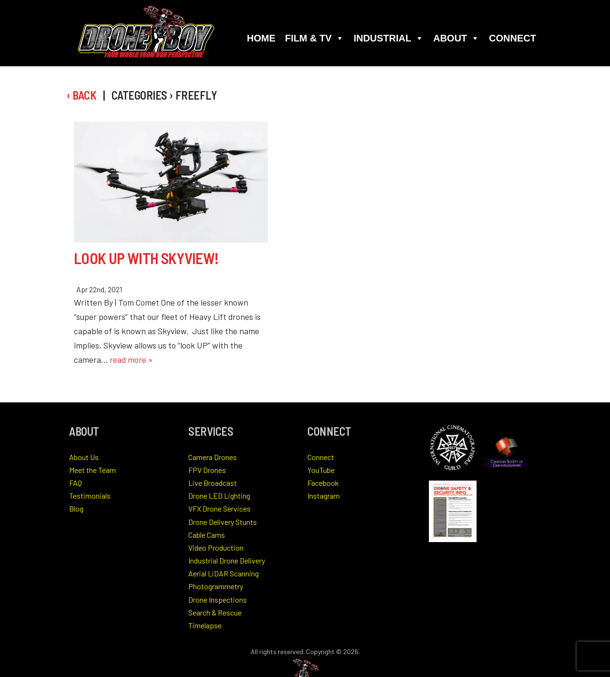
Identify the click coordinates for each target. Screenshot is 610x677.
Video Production (216, 547)
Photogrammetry (215, 586)
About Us (84, 457)
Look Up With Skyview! (146, 258)
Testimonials (90, 495)
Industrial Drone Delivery (226, 560)
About (456, 38)
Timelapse (205, 625)
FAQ (75, 482)
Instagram (323, 495)
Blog (76, 508)
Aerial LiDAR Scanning (223, 573)
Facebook (323, 482)
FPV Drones (207, 469)
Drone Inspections (217, 599)
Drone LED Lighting (219, 495)
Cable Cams (206, 534)
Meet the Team (92, 469)
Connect (512, 38)
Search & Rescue (215, 612)
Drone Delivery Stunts (222, 521)
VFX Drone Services (219, 508)
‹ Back (81, 95)
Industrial (389, 38)
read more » (131, 359)
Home (261, 38)
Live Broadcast (212, 482)
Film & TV (314, 38)
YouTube (321, 469)
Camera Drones (212, 457)
